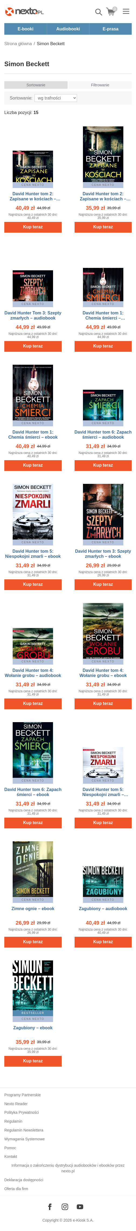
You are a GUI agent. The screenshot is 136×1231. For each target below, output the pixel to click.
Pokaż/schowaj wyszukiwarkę (99, 12)
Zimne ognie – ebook (33, 908)
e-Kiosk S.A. (83, 1220)
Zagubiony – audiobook (103, 908)
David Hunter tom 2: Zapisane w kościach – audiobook (33, 198)
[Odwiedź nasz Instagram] (65, 1206)
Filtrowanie (100, 85)
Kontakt (10, 1156)
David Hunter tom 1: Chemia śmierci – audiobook (103, 318)
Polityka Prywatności (21, 1112)
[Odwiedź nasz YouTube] (80, 1206)
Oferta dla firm (16, 1189)
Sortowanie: (21, 98)
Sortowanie (35, 85)
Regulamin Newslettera (23, 1130)
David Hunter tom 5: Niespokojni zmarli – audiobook (103, 794)
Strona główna (18, 43)
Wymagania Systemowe (24, 1139)
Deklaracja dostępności (23, 1180)
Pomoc (10, 1148)
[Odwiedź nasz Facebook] (50, 1206)
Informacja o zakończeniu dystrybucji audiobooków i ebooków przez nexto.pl (67, 1168)
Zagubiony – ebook (33, 1028)
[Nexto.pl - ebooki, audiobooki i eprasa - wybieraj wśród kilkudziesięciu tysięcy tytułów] (24, 11)
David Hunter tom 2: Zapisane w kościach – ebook (103, 198)
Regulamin (13, 1121)
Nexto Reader (15, 1104)
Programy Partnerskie (22, 1095)
